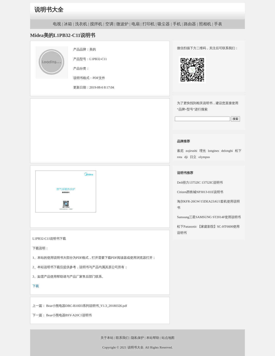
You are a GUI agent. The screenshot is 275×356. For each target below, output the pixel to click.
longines (213, 150)
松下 (238, 150)
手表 (218, 24)
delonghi (227, 150)
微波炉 (122, 24)
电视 (57, 24)
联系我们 (122, 337)
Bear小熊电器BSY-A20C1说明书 (69, 315)
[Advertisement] (99, 131)
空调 (109, 24)
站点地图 (168, 337)
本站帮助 (152, 337)
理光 (202, 150)
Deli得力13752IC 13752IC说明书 (200, 182)
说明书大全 (48, 9)
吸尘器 (163, 24)
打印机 (148, 24)
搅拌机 (96, 24)
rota (179, 157)
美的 (92, 49)
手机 (177, 24)
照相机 (205, 24)
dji (186, 157)
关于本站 (107, 337)
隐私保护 (137, 337)
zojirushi (191, 150)
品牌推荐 (183, 141)
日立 (193, 157)
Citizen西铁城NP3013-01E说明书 (200, 192)
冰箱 (68, 24)
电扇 (135, 24)
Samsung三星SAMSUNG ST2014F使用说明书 (209, 217)
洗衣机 (81, 24)
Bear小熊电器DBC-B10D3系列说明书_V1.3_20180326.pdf (86, 305)
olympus (204, 157)
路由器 (190, 24)
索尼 (180, 150)
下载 (35, 286)
